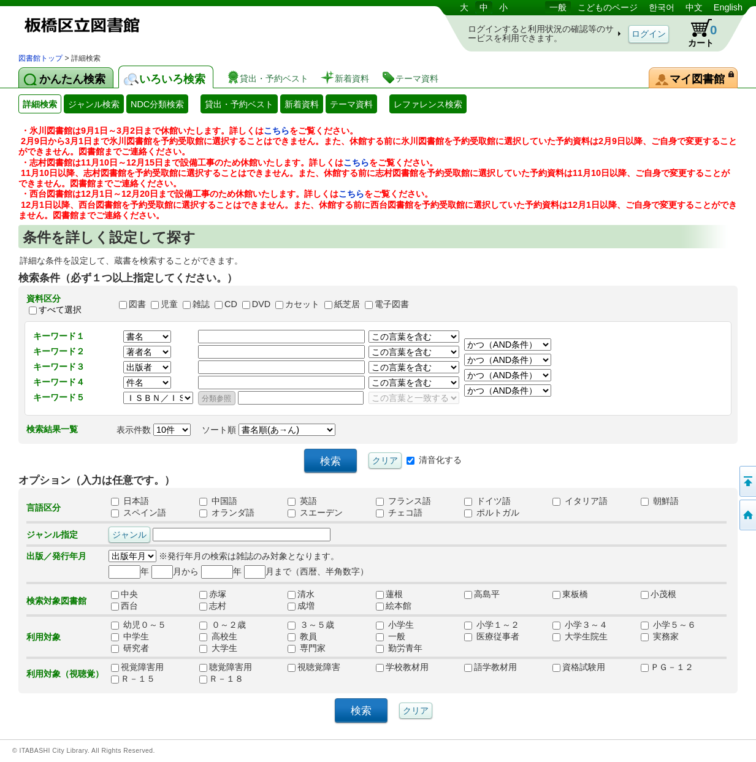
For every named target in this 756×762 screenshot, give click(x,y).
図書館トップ (40, 58)
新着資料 (301, 104)
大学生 (218, 648)
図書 (137, 304)
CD (230, 304)
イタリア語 (580, 501)
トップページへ (747, 515)
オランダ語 (226, 513)
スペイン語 (138, 513)
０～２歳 (222, 625)
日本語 (130, 501)
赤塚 (217, 595)
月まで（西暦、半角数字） (306, 571)
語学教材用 (490, 667)
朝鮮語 (660, 501)
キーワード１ (59, 336)
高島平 (482, 595)
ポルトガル (491, 513)
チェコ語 (399, 513)
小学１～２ (491, 625)
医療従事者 (491, 637)
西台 (129, 606)
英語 (302, 501)
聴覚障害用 (225, 667)
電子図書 (392, 304)
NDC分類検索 (157, 104)
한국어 (661, 7)
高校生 (218, 637)
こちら (276, 130)
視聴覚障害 (314, 667)
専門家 (307, 648)
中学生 (130, 637)
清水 (305, 595)
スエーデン (315, 513)
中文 (694, 7)
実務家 (660, 637)
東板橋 (570, 595)
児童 (169, 304)
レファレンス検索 (428, 104)
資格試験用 (578, 667)
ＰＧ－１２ (667, 667)
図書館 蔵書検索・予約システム (147, 26)
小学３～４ (580, 625)
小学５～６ (668, 625)
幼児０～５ (138, 625)
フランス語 (403, 501)
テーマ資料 (351, 104)
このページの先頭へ (747, 481)
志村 (217, 606)
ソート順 (268, 430)
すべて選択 (60, 309)
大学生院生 (580, 637)
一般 (558, 7)
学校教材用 (402, 667)
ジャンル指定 (52, 534)
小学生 (395, 625)
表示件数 (153, 430)
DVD (261, 304)
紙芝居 (347, 304)
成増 (305, 606)
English (728, 7)
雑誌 (201, 304)
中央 (129, 595)
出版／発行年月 (56, 556)
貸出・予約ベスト (239, 104)
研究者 (130, 648)
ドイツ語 (487, 501)
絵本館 (393, 606)
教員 (302, 637)
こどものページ (608, 7)
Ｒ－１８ (221, 679)
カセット (302, 304)
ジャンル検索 (94, 104)
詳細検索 (40, 104)
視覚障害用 (137, 667)
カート (696, 33)
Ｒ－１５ (133, 679)
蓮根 (393, 595)
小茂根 (658, 595)
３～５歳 (311, 625)
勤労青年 (399, 648)
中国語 (218, 501)
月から (175, 571)
